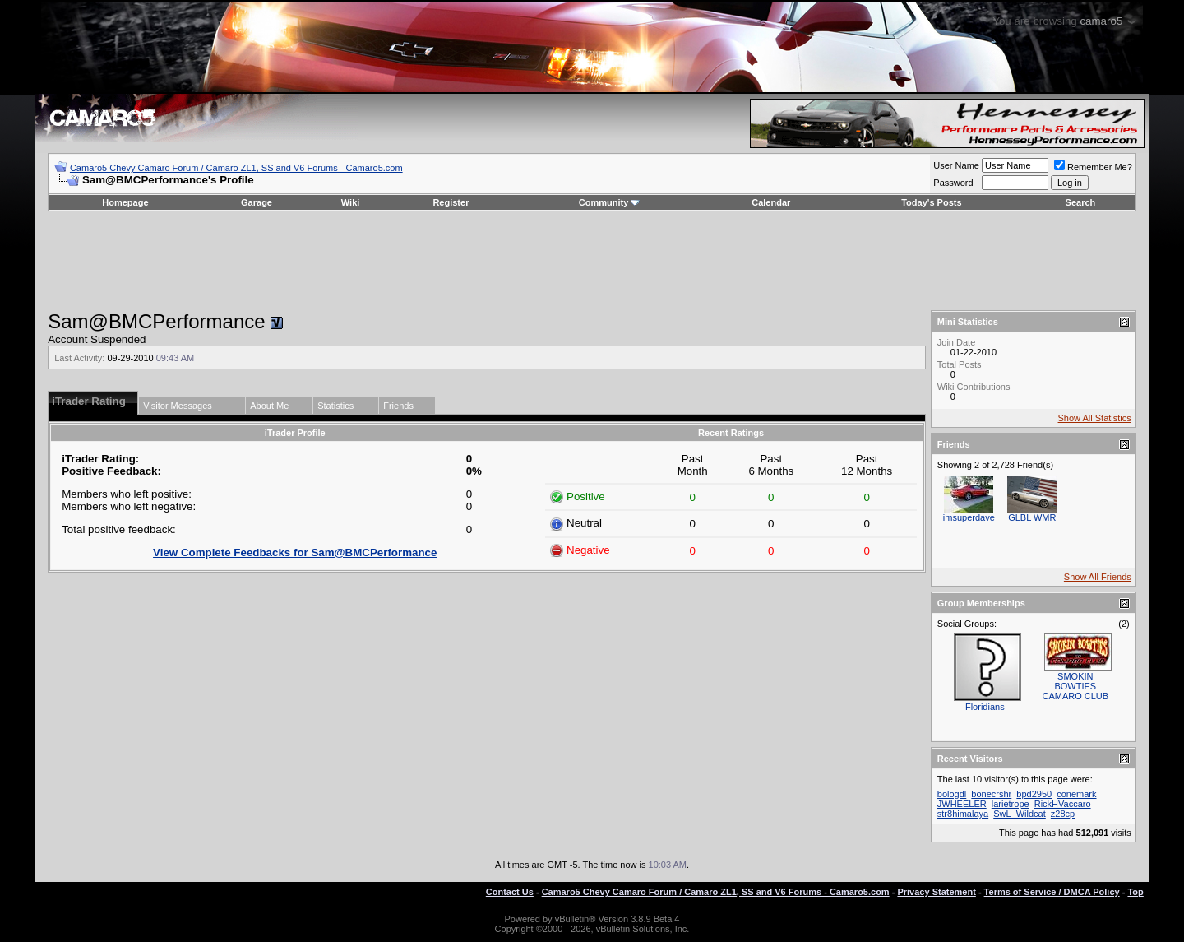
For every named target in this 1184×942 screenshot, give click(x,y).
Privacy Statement (936, 892)
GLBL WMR (1032, 517)
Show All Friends (1097, 577)
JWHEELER (962, 804)
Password (953, 183)
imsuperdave (969, 517)
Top (1135, 892)
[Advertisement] (592, 261)
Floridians (985, 707)
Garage (256, 202)
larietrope (1010, 804)
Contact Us (510, 892)
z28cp (1063, 814)
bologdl (951, 794)
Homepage (125, 202)
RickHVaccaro (1062, 804)
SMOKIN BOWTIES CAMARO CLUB (1075, 686)
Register (450, 202)
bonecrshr (991, 794)
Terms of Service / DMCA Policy (1052, 892)
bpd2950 (1034, 794)
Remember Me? (1093, 167)
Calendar (771, 202)
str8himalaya (962, 814)
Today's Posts (931, 202)
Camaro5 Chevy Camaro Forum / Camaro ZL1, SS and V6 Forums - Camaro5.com (236, 168)
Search (1081, 202)
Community (610, 202)
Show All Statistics (1094, 418)
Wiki (350, 202)
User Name (956, 165)
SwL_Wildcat (1019, 814)
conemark (1076, 794)
